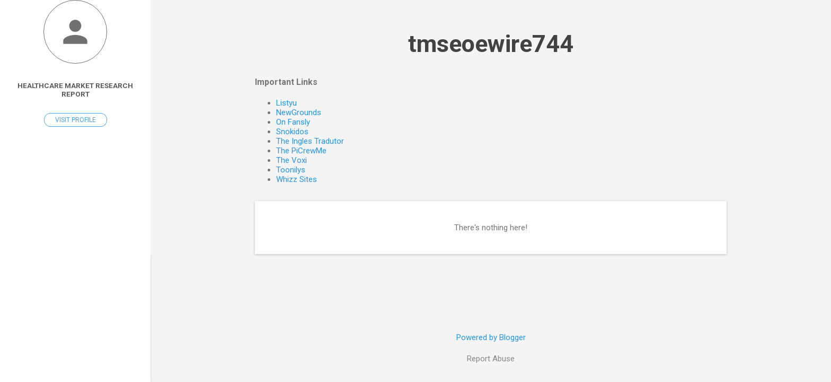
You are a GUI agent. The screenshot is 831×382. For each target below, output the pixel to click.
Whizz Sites (296, 179)
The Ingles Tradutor (310, 141)
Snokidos (292, 131)
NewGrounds (298, 112)
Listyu (286, 103)
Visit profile (75, 120)
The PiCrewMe (301, 150)
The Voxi (291, 160)
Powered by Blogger (491, 337)
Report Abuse (491, 358)
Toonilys (290, 170)
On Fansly (293, 122)
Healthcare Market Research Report (75, 89)
